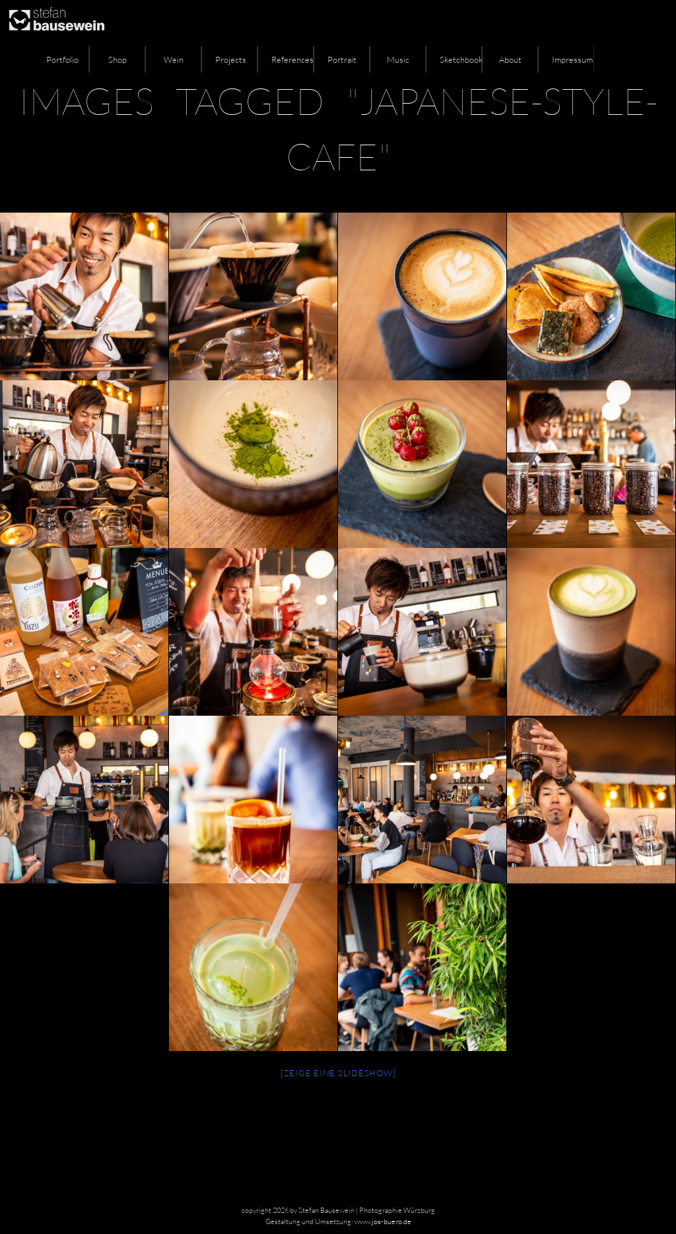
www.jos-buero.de (383, 1221)
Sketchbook (461, 59)
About (510, 59)
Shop (117, 59)
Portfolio (62, 59)
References (292, 59)
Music (398, 59)
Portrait (341, 59)
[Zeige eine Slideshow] (338, 1073)
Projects (230, 59)
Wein (174, 59)
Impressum (572, 59)
